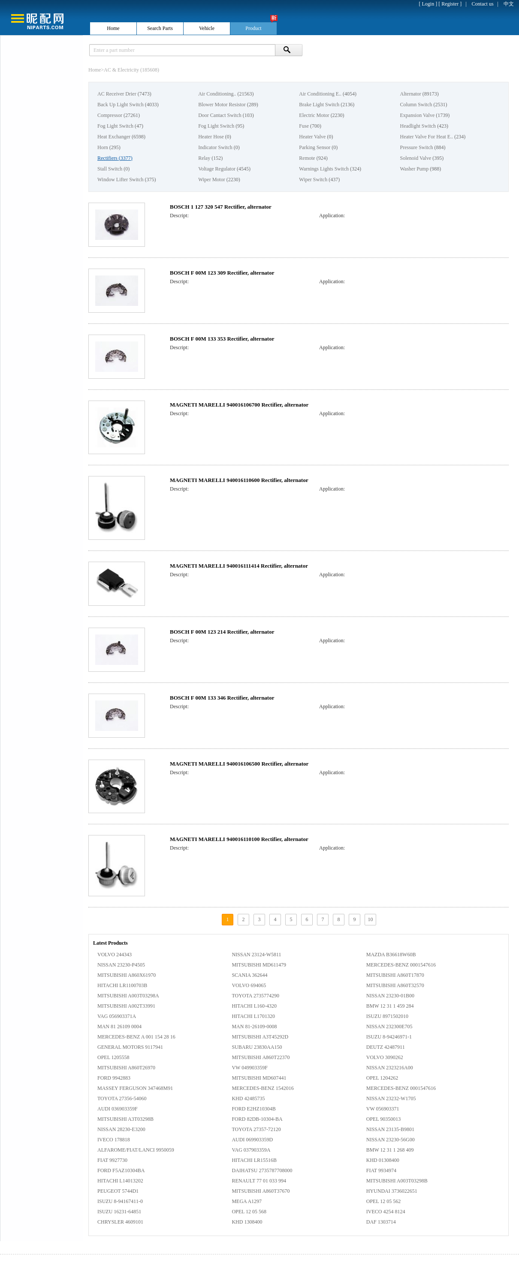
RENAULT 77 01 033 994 (259, 1181)
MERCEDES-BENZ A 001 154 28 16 (136, 1037)
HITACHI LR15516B (254, 1160)
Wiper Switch (313, 180)
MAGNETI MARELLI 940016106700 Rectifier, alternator (239, 404)
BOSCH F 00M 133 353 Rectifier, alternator (222, 338)
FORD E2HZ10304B (253, 1109)
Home (94, 70)
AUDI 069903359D (252, 1140)
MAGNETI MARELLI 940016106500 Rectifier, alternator (239, 763)
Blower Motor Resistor (222, 105)
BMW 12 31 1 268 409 (390, 1150)
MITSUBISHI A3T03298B (125, 1119)
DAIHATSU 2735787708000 (262, 1170)
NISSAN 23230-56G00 (390, 1140)
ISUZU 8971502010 (387, 1016)
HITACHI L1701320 (253, 1016)
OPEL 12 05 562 (383, 1201)
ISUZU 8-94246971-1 (389, 1037)
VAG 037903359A (251, 1150)
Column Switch (416, 105)
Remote (307, 158)
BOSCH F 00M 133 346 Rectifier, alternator (222, 697)
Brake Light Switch (319, 105)
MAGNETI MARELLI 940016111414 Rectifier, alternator (239, 566)
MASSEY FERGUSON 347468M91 (135, 1088)
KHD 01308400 (382, 1160)
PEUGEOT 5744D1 (118, 1191)
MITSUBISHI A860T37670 (261, 1191)
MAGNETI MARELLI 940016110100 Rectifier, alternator (239, 839)
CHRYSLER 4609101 (120, 1222)
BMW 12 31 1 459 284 (390, 1006)
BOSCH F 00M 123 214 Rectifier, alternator (222, 632)
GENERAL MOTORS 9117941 (130, 1047)
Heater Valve (312, 137)
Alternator (410, 94)
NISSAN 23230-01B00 (390, 996)
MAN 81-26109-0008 (254, 1027)
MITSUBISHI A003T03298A (128, 996)
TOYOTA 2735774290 (255, 996)
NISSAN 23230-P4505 (121, 965)
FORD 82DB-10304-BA (257, 1119)
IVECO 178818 (113, 1140)
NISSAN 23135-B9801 (390, 1129)
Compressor (109, 115)
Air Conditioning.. (217, 94)
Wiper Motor (211, 180)
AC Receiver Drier (116, 94)
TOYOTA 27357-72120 (256, 1129)
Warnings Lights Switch (324, 169)
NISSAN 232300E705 (389, 1027)
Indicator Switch (215, 147)
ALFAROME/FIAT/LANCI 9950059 (135, 1150)
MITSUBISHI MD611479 (259, 965)
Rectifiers (107, 158)
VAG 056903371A (116, 1016)
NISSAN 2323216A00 (389, 1068)
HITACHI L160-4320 (254, 1006)
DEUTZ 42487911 (385, 1047)
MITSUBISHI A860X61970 (126, 975)
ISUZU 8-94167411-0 (120, 1201)
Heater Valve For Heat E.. (426, 137)
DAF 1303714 (381, 1222)
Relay (204, 158)
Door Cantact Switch (219, 115)
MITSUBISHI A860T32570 (395, 985)
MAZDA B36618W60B (391, 955)
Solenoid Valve (415, 158)
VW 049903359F (249, 1068)
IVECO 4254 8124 (385, 1212)
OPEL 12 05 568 (249, 1212)
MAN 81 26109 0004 (119, 1027)
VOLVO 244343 (114, 955)
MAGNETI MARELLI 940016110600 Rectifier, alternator (239, 480)
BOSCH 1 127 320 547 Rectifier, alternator (221, 207)
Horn (102, 147)
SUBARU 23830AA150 (257, 1047)
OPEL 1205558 (113, 1057)
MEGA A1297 (247, 1201)
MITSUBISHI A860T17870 (395, 975)
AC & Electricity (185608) (131, 70)
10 (370, 919)
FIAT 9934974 (381, 1170)
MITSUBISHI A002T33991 (126, 1006)
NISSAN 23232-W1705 (391, 1098)
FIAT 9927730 (112, 1160)
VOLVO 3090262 (384, 1057)
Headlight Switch (418, 126)
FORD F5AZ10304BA (121, 1170)
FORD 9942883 (113, 1078)
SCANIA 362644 (249, 975)
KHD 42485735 (248, 1098)
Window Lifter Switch (120, 180)
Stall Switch (109, 169)
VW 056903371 (382, 1109)
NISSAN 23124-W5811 (256, 955)
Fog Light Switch (115, 126)
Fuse (304, 126)
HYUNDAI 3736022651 (391, 1191)
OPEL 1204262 (382, 1078)
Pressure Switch (416, 147)
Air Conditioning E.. (320, 94)
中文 (509, 4)
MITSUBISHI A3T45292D (260, 1037)
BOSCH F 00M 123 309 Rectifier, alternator (222, 272)
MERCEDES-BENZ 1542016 (262, 1088)
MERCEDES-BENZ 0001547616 (401, 965)
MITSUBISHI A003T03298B (397, 1181)
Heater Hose (211, 137)
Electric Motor (314, 115)
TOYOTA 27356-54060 (121, 1098)
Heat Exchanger (113, 137)
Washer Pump (414, 169)
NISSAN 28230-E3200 (121, 1129)
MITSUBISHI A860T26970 (126, 1068)
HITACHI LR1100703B (122, 985)
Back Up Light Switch (120, 105)
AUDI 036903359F (117, 1109)
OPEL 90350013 (383, 1119)
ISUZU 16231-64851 (119, 1212)
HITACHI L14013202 (120, 1181)
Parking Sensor (314, 147)
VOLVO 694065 (249, 985)
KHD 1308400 (247, 1222)
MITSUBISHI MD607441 (259, 1078)
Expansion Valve (417, 115)
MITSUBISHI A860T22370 (261, 1057)
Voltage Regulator (216, 169)
